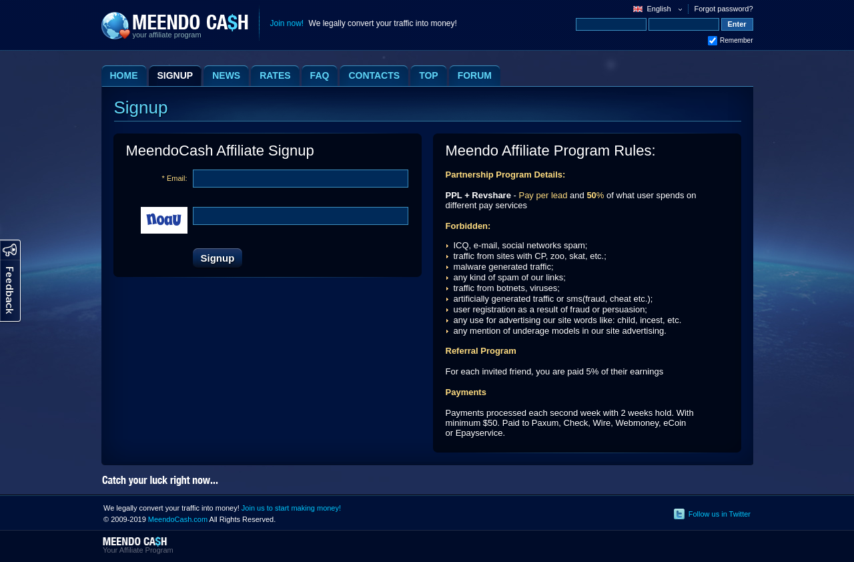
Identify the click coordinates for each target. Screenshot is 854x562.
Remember (736, 40)
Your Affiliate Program (138, 550)
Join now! (287, 23)
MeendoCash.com (177, 519)
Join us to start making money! (291, 508)
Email (176, 178)
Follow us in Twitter (720, 514)
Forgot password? (723, 9)
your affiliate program (167, 35)
